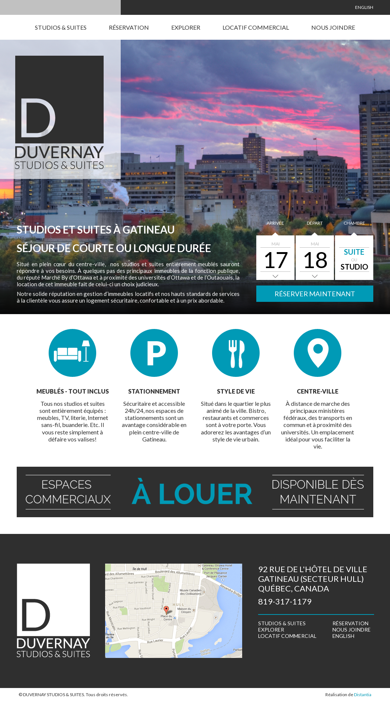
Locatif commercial (255, 27)
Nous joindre (333, 27)
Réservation (129, 27)
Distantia (362, 694)
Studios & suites (61, 27)
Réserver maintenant (314, 294)
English (364, 7)
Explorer (185, 27)
